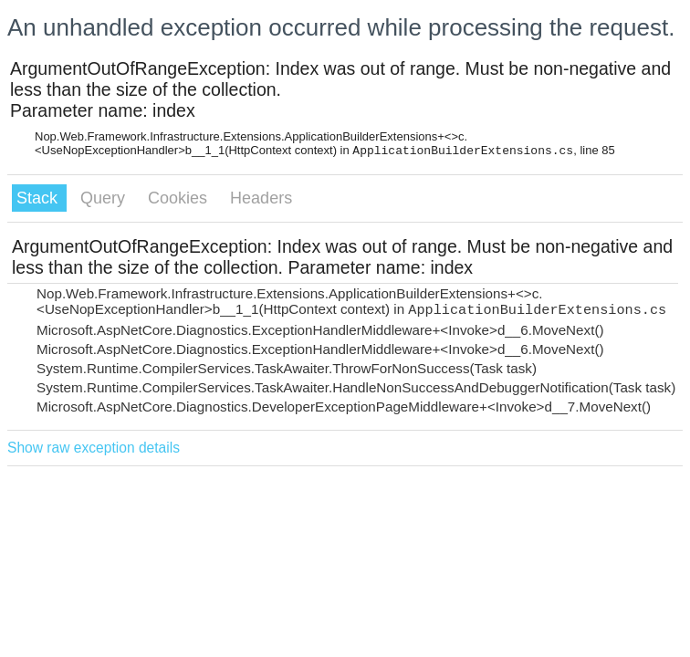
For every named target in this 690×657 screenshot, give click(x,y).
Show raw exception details (93, 447)
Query (105, 198)
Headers (261, 198)
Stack (39, 198)
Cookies (180, 198)
